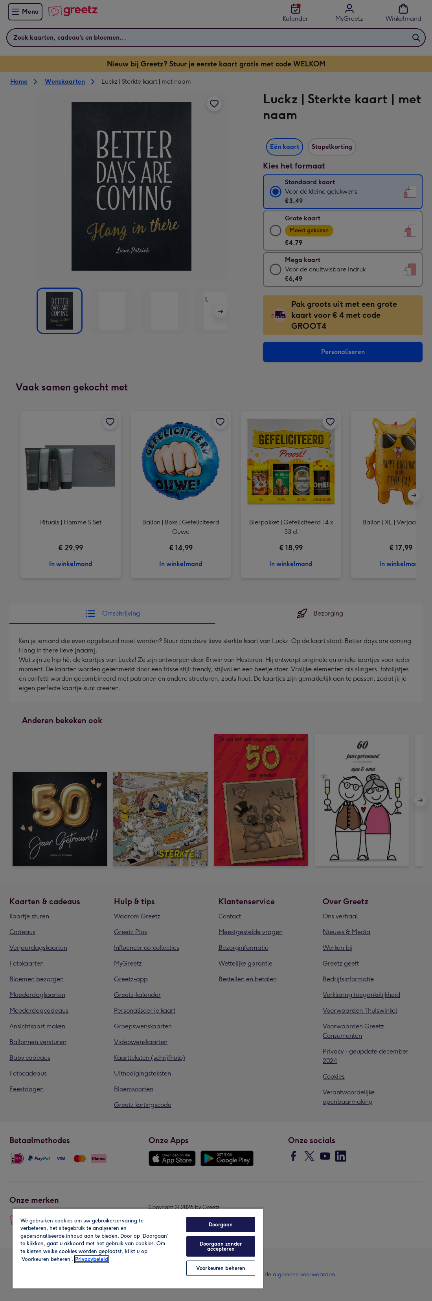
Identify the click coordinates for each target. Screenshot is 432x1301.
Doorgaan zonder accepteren (221, 1246)
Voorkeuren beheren (220, 1268)
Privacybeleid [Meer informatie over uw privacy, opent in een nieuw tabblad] (91, 1259)
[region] (138, 1248)
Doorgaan (221, 1225)
